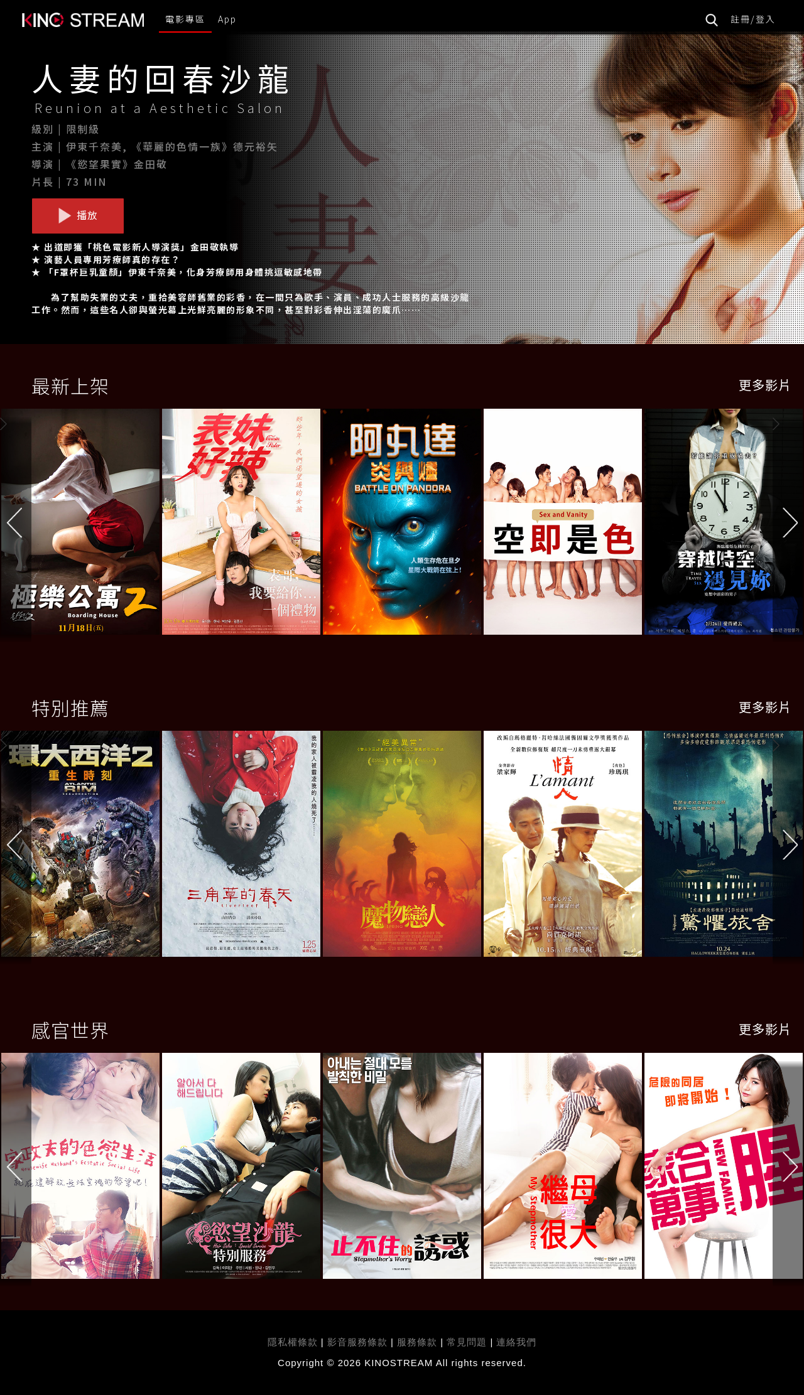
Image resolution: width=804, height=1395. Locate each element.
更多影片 (765, 384)
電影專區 (185, 19)
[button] (788, 524)
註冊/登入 (753, 19)
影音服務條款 (357, 1342)
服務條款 (418, 1342)
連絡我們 (516, 1342)
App (227, 19)
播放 (78, 215)
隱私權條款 (293, 1342)
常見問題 (467, 1342)
